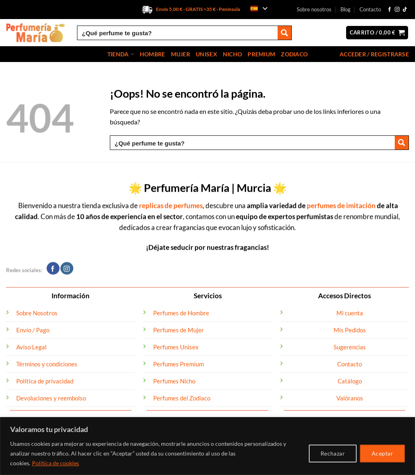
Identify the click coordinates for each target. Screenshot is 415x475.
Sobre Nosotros (37, 313)
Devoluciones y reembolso (51, 398)
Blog (345, 9)
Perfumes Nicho (174, 381)
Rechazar (333, 453)
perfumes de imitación (341, 201)
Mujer (180, 54)
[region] (207, 446)
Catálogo (350, 381)
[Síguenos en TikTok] (404, 10)
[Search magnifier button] (284, 33)
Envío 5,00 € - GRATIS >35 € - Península (197, 9)
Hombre (152, 54)
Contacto (370, 9)
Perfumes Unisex (176, 347)
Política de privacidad (44, 381)
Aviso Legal (31, 347)
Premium (261, 54)
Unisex (206, 54)
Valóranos (349, 398)
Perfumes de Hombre (181, 313)
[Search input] (178, 33)
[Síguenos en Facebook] (389, 10)
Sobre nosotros (314, 9)
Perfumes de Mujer (178, 330)
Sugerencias (350, 347)
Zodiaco (294, 54)
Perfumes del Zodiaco (181, 398)
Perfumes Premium (178, 364)
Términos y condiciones (46, 364)
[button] (377, 32)
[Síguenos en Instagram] (397, 10)
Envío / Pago (32, 330)
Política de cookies (55, 463)
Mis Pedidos (350, 330)
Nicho (232, 54)
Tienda (120, 54)
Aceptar (382, 453)
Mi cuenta (349, 313)
